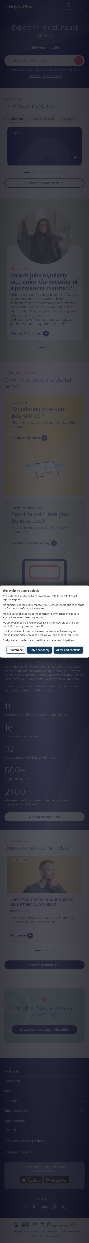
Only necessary (39, 650)
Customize (16, 650)
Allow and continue (68, 650)
